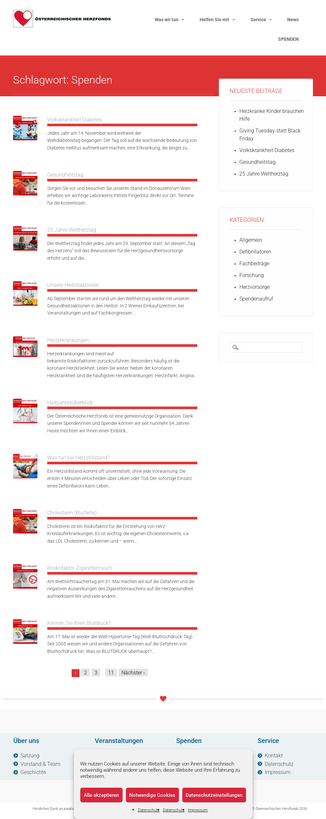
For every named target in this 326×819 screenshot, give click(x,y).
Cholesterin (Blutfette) (72, 513)
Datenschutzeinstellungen (214, 795)
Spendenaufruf (256, 299)
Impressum (198, 810)
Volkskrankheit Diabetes (74, 119)
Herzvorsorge (254, 287)
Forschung (251, 275)
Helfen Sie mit (218, 19)
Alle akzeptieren (101, 795)
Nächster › (133, 673)
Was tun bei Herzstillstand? (78, 458)
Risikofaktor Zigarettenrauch (79, 568)
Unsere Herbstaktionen (73, 285)
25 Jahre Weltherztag (71, 230)
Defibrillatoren (255, 252)
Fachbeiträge (254, 263)
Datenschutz (149, 810)
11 (111, 673)
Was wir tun (170, 19)
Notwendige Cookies (152, 795)
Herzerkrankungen (68, 340)
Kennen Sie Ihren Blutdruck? (79, 623)
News (293, 19)
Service (261, 19)
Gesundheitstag (65, 175)
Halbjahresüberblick (70, 402)
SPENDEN (288, 39)
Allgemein (250, 240)
